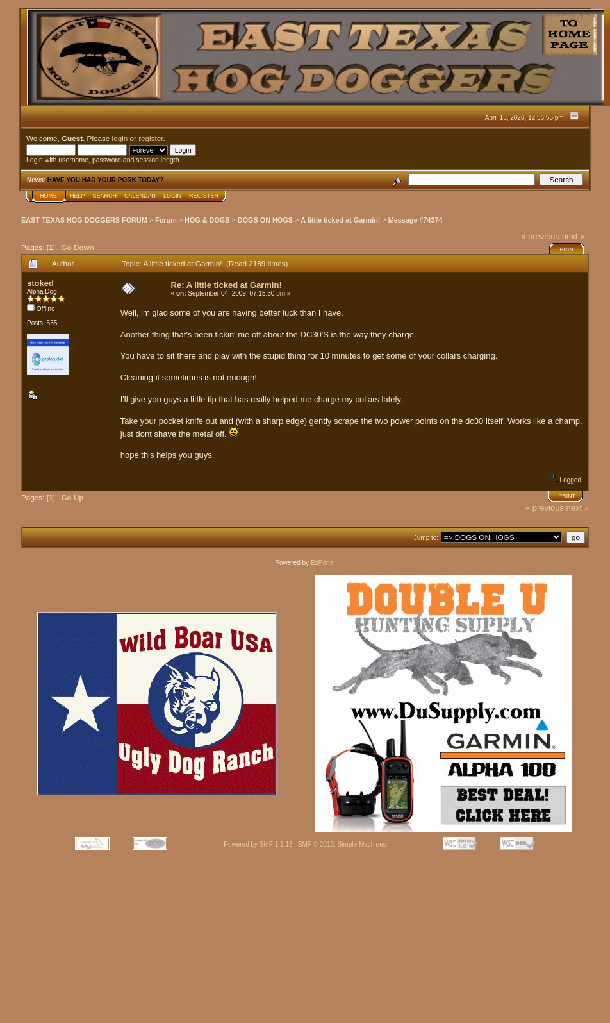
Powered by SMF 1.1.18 (258, 844)
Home (48, 195)
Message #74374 (415, 220)
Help (77, 195)
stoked (40, 283)
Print (568, 249)
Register (203, 195)
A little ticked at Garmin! (340, 220)
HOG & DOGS (207, 220)
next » (573, 236)
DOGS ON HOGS (265, 220)
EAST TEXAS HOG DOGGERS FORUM (84, 220)
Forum (166, 220)
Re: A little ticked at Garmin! (226, 285)
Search (105, 195)
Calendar (140, 195)
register (150, 138)
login (120, 138)
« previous (540, 236)
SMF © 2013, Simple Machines (342, 844)
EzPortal (323, 562)
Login (172, 195)
